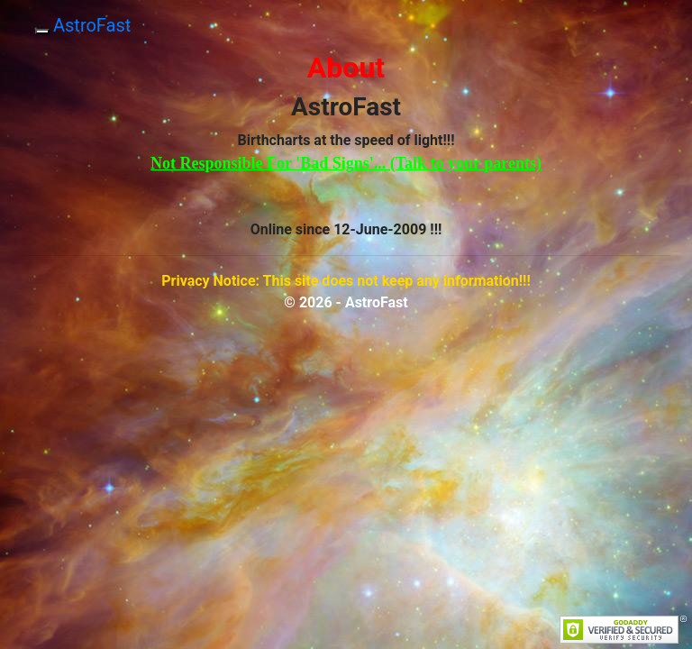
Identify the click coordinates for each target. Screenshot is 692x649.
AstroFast (92, 25)
